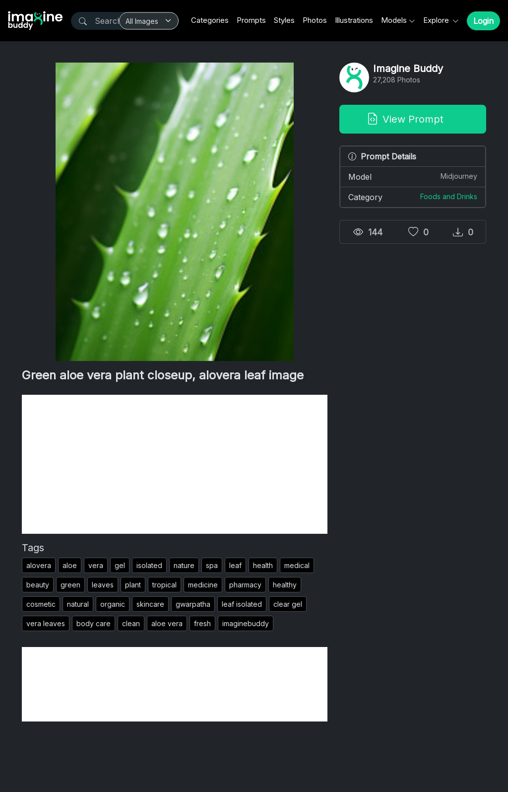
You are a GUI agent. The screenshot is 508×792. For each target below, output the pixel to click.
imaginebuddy (245, 623)
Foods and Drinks (448, 196)
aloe (70, 565)
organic (112, 604)
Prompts (251, 20)
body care (93, 623)
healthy (285, 584)
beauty (37, 584)
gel (120, 565)
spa (212, 565)
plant (133, 584)
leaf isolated (242, 604)
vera (95, 565)
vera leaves (45, 623)
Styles (284, 20)
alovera (38, 565)
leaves (103, 584)
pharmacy (245, 584)
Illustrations (354, 20)
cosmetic (41, 604)
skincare (150, 604)
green (70, 584)
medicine (203, 584)
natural (78, 604)
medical (297, 565)
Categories (210, 20)
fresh (202, 623)
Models (394, 20)
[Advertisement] (174, 464)
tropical (164, 584)
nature (184, 565)
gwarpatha (193, 604)
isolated (149, 565)
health (263, 565)
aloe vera (167, 623)
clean (131, 623)
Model (412, 176)
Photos (315, 20)
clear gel (287, 604)
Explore (437, 20)
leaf (235, 565)
